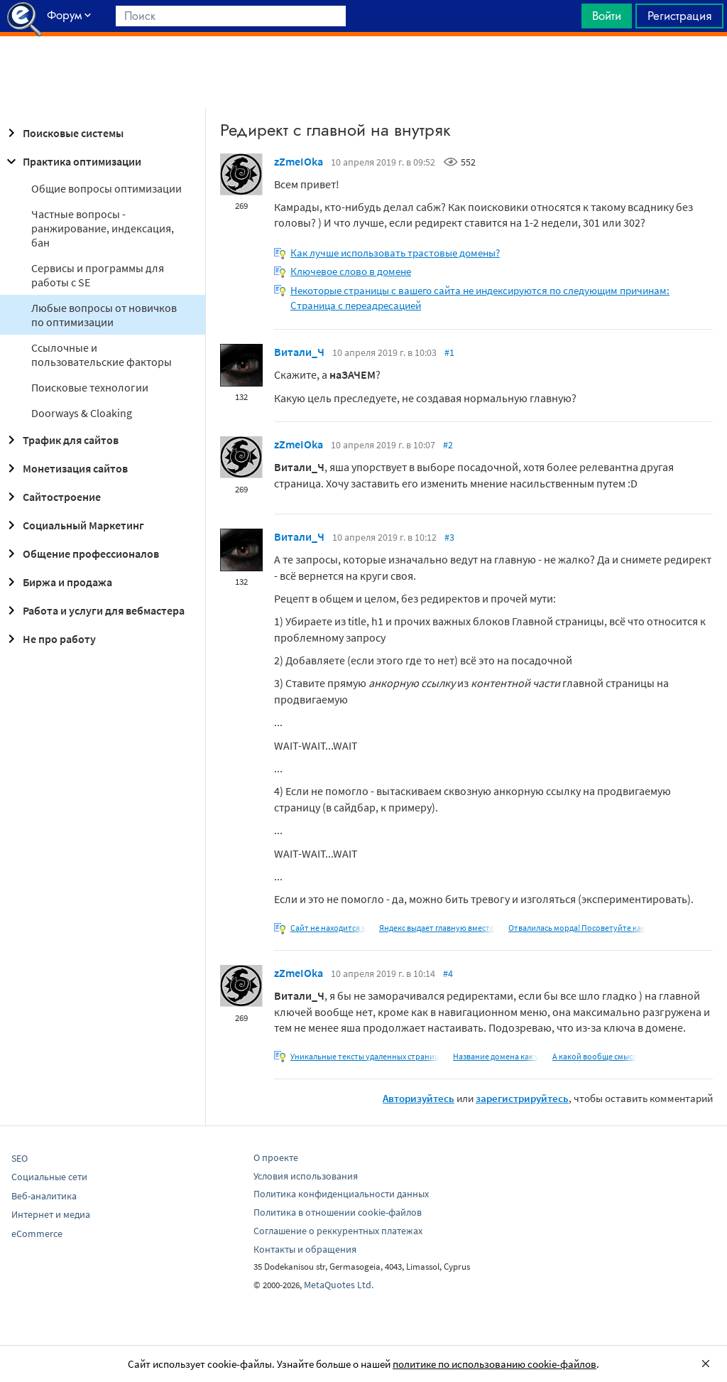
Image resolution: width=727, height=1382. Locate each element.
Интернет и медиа (50, 1214)
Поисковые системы (63, 132)
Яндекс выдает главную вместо (437, 927)
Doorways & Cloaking (81, 413)
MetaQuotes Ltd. (338, 1284)
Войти (606, 15)
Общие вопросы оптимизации (106, 188)
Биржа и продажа (57, 581)
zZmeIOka (298, 161)
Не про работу (49, 638)
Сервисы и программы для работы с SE (97, 275)
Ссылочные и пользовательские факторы (101, 354)
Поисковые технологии (89, 387)
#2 (448, 444)
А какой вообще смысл (594, 1056)
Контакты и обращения (304, 1249)
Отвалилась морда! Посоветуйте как (576, 927)
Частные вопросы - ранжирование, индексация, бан (102, 228)
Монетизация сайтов (65, 468)
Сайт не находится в (328, 927)
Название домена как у (496, 1056)
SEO (19, 1158)
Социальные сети (49, 1176)
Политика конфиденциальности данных (341, 1193)
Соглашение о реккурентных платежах (337, 1230)
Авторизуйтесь (418, 1098)
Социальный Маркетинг (73, 525)
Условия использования (305, 1176)
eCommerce (36, 1233)
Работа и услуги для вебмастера (94, 610)
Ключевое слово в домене (350, 271)
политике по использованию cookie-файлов (494, 1364)
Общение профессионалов (81, 553)
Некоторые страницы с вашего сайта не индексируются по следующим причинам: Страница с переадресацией (479, 298)
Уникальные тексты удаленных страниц (364, 1056)
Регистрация (679, 15)
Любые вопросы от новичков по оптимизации (104, 315)
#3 (449, 537)
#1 (449, 352)
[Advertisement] (363, 71)
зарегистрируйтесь (522, 1098)
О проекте (275, 1157)
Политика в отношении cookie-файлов (337, 1212)
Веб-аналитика (44, 1195)
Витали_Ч (299, 352)
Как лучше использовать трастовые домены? (395, 252)
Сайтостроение (52, 496)
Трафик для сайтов (61, 439)
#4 (448, 973)
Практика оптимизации (72, 161)
